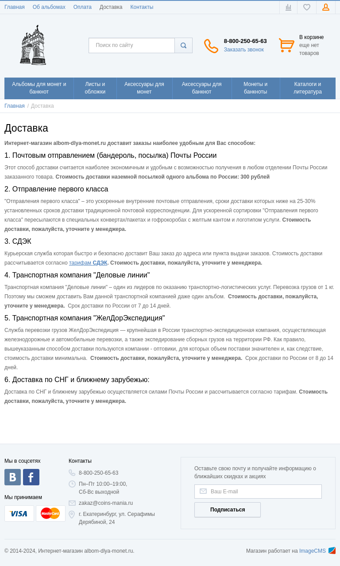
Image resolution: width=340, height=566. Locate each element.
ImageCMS (317, 551)
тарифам (81, 263)
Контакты (141, 7)
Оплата (82, 7)
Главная (14, 7)
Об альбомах (49, 7)
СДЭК (100, 263)
